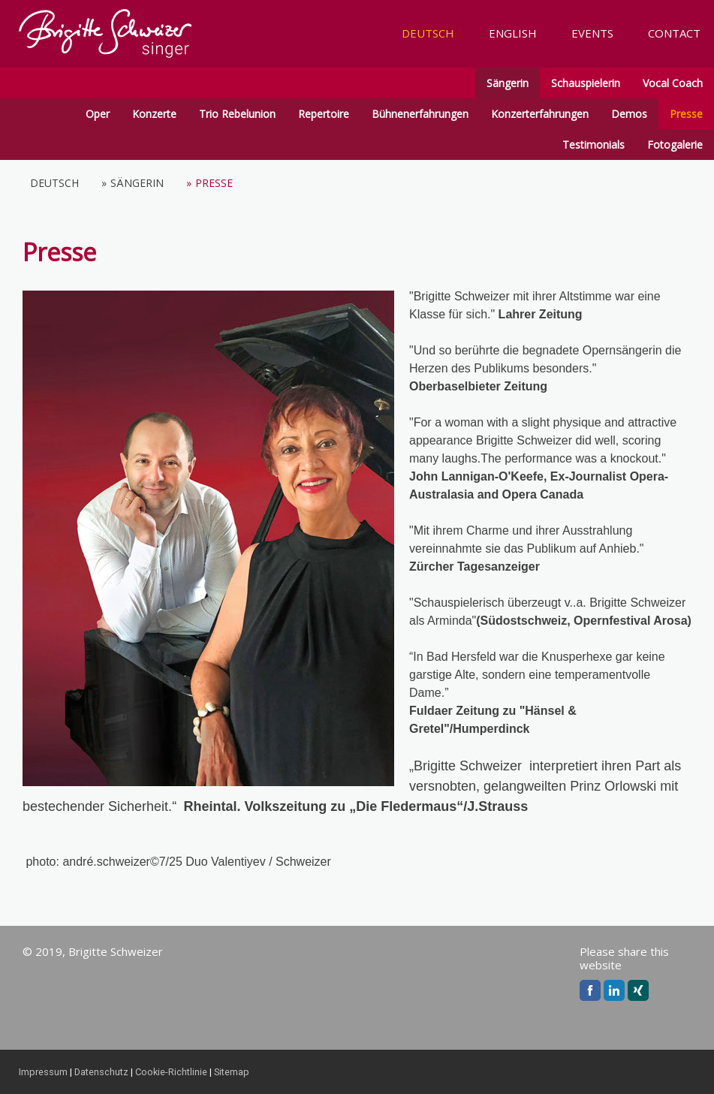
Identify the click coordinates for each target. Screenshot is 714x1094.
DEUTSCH (428, 33)
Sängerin (508, 83)
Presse (686, 114)
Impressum (43, 1071)
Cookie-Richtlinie (171, 1071)
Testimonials (593, 144)
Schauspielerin (585, 83)
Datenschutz (101, 1071)
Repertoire (323, 114)
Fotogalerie (675, 144)
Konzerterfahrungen (540, 114)
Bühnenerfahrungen (420, 114)
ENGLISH (513, 33)
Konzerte (154, 114)
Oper (98, 114)
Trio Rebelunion (237, 114)
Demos (629, 114)
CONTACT (674, 33)
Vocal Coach (673, 83)
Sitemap (231, 1071)
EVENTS (592, 33)
